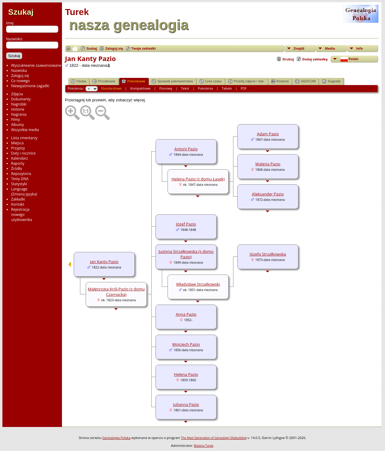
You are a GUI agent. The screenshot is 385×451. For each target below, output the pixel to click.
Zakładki (18, 199)
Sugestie (331, 81)
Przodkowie (104, 81)
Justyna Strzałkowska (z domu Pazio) (186, 254)
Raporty (17, 163)
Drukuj (288, 59)
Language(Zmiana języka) (24, 191)
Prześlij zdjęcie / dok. (246, 81)
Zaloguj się (20, 75)
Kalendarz (19, 158)
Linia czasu (211, 81)
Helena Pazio (186, 374)
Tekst (185, 88)
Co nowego (20, 80)
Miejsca (17, 143)
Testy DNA (20, 178)
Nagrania (18, 114)
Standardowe (111, 88)
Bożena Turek (203, 445)
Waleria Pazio (267, 164)
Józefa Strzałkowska (268, 254)
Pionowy (165, 88)
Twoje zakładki (143, 48)
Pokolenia (205, 88)
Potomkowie (133, 81)
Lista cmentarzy (24, 137)
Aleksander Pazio (268, 194)
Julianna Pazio (186, 404)
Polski (349, 59)
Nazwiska (19, 70)
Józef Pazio (186, 224)
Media (330, 48)
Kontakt (17, 204)
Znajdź (299, 48)
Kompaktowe (140, 88)
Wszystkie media (25, 129)
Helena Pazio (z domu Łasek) (198, 179)
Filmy (15, 119)
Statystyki (19, 183)
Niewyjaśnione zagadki (30, 85)
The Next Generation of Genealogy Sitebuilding (214, 438)
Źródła (16, 168)
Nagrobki (18, 104)
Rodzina (280, 81)
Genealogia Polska (117, 437)
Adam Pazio (268, 134)
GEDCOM (305, 81)
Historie (17, 109)
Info (359, 48)
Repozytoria (21, 173)
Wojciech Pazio (186, 344)
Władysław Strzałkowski (198, 284)
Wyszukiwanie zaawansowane (36, 65)
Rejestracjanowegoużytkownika (21, 214)
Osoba (78, 81)
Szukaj (20, 12)
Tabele (227, 88)
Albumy (17, 124)
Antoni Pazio (186, 149)
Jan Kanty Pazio (104, 261)
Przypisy (18, 148)
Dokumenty (21, 99)
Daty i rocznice (23, 153)
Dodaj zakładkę (315, 59)
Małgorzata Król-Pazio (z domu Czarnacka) (116, 291)
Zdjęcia (17, 94)
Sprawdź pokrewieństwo (172, 81)
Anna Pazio (186, 314)
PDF (244, 88)
